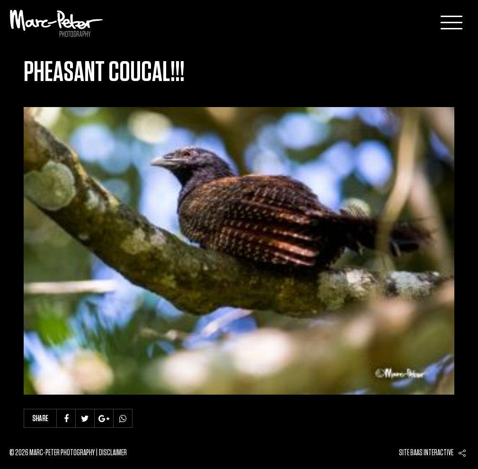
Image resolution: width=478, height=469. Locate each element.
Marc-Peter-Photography (56, 23)
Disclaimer (113, 453)
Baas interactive (431, 453)
